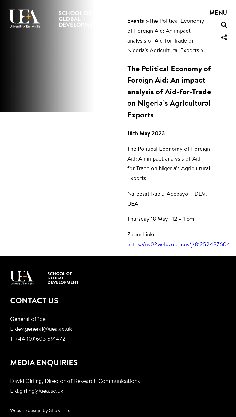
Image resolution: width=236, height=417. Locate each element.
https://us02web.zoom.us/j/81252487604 (178, 245)
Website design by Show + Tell (41, 410)
